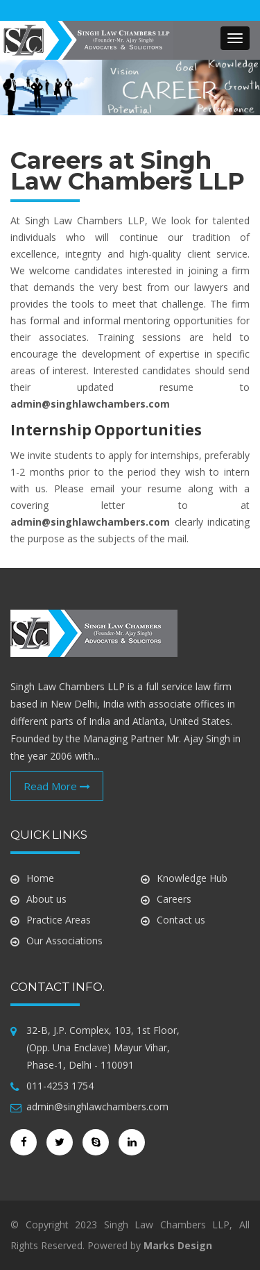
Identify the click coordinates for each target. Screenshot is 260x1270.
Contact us (181, 919)
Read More (57, 786)
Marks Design (178, 1245)
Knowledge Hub (192, 878)
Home (40, 878)
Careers (174, 898)
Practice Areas (58, 919)
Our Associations (64, 940)
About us (46, 898)
